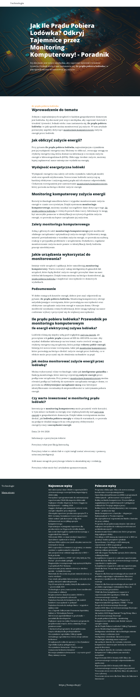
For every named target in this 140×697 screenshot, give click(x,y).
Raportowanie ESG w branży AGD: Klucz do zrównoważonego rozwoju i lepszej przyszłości (115, 667)
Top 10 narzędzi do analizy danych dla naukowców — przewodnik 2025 (69, 585)
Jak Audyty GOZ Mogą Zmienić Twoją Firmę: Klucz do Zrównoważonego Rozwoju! (116, 614)
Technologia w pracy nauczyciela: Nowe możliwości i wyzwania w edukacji (69, 590)
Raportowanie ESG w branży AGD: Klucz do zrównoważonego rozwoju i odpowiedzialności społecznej (114, 660)
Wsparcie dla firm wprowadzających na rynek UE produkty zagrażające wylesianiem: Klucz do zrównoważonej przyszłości (115, 587)
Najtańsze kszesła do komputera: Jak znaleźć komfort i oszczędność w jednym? (67, 601)
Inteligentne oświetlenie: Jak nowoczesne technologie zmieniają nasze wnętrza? (112, 638)
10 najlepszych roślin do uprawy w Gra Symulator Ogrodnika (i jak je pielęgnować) (68, 643)
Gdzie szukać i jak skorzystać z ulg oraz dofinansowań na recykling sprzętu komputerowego (64, 521)
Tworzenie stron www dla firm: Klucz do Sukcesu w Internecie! (116, 677)
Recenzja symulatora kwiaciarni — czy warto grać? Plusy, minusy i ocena (69, 653)
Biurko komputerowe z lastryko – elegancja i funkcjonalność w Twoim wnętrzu (113, 514)
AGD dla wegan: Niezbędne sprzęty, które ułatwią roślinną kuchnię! (115, 554)
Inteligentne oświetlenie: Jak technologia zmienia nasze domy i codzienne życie (115, 632)
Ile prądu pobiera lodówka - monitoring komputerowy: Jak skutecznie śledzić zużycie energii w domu (113, 621)
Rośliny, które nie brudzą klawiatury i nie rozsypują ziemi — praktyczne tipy (116, 509)
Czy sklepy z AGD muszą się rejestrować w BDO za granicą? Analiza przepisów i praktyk (116, 538)
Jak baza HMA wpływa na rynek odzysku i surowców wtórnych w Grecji (70, 543)
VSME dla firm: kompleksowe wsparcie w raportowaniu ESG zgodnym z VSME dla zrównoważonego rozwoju (112, 594)
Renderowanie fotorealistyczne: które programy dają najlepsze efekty (115, 533)
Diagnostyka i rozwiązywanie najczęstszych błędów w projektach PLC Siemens (69, 564)
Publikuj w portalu (96, 4)
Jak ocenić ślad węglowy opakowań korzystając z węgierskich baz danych (68, 533)
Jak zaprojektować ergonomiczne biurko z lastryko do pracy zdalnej (116, 519)
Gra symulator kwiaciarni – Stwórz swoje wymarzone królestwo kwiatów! (65, 648)
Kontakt (125, 4)
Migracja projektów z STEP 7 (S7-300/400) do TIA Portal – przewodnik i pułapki (69, 559)
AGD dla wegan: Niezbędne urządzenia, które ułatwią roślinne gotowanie (114, 548)
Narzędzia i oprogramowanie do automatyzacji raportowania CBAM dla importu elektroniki (68, 498)
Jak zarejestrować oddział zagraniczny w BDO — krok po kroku (68, 554)
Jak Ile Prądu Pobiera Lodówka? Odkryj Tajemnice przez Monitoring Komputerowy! (116, 627)
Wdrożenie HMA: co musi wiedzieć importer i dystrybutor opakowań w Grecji (67, 538)
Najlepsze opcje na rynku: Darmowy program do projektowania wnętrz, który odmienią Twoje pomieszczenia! (68, 623)
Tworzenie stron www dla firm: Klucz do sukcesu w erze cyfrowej (116, 672)
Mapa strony (8, 492)
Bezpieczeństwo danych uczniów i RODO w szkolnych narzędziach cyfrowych (66, 596)
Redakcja (112, 4)
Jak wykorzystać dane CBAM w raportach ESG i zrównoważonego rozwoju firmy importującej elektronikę (68, 492)
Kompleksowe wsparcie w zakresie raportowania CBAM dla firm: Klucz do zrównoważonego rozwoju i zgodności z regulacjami (116, 560)
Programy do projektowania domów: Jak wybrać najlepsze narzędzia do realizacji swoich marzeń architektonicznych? (115, 526)
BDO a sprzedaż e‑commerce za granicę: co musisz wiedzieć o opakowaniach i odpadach (69, 548)
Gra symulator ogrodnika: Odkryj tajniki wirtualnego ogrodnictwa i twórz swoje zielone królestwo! (68, 636)
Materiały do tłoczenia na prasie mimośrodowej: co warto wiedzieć (70, 575)
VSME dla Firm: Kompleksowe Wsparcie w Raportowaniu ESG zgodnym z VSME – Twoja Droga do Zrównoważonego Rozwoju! (114, 602)
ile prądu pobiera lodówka (45, 106)
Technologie (18, 3)
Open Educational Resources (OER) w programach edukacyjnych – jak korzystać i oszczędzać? (116, 496)
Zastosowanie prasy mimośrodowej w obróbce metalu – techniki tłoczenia (68, 569)
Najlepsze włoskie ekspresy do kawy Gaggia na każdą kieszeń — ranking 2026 (67, 504)
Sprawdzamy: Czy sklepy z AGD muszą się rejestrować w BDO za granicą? (112, 543)
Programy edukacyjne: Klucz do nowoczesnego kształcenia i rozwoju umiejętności (115, 491)
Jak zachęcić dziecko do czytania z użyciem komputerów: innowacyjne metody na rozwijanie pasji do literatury (115, 644)
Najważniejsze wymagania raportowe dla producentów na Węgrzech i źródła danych (66, 527)
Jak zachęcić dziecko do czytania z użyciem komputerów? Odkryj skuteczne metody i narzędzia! (113, 652)
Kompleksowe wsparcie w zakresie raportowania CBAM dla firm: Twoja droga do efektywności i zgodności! (115, 568)
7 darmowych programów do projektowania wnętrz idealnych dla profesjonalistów (67, 630)
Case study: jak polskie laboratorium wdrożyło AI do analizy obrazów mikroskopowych (70, 580)
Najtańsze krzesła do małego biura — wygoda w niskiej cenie (68, 606)
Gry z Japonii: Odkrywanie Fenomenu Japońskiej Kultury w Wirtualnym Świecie (68, 611)
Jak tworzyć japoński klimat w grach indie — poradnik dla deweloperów (66, 617)
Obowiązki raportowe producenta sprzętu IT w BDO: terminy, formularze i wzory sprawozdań (68, 514)
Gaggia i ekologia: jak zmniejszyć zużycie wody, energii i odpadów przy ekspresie (68, 509)
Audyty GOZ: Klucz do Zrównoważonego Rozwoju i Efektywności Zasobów (116, 609)
